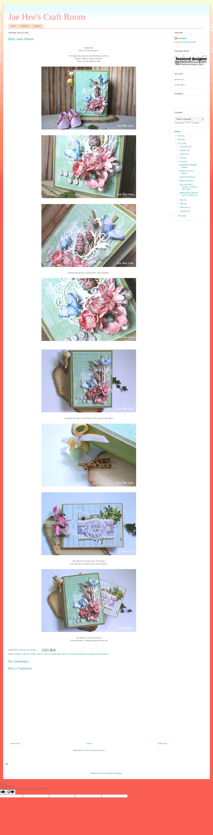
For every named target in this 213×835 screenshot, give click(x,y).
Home (13, 26)
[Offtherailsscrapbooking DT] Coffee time (188, 194)
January (183, 211)
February (184, 207)
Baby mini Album (186, 180)
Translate (192, 123)
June (182, 161)
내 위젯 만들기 (180, 85)
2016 (180, 216)
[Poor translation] (11, 792)
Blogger (118, 773)
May (182, 200)
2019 (180, 136)
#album (18, 654)
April (182, 203)
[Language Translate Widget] (189, 119)
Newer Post (15, 743)
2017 (180, 143)
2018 (180, 139)
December (184, 146)
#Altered (25, 654)
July (182, 158)
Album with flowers (187, 177)
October (183, 150)
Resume (37, 26)
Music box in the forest (186, 172)
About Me (25, 26)
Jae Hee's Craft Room (46, 17)
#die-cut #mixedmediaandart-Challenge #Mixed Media (85, 654)
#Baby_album (36, 654)
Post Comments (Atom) (95, 750)
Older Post (162, 743)
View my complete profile (185, 42)
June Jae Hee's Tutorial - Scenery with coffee (188, 186)
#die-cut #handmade (52, 654)
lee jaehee (182, 38)
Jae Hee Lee (179, 79)
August (183, 154)
